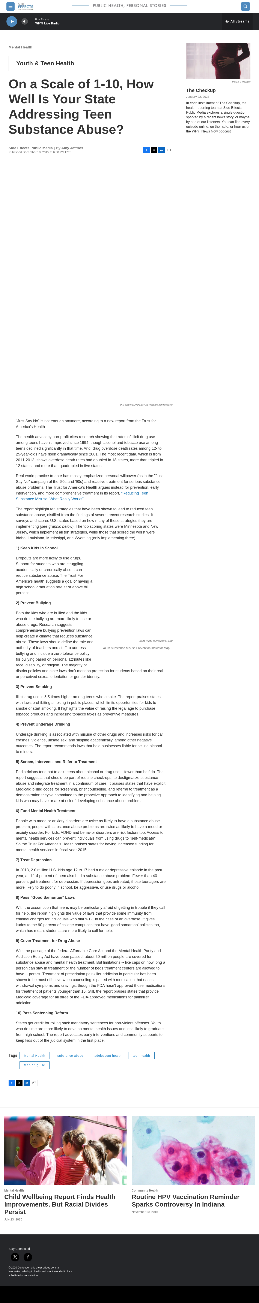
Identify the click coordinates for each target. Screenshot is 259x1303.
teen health (141, 1055)
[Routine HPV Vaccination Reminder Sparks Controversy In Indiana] (193, 1150)
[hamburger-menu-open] (10, 6)
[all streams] (237, 21)
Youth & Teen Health (45, 63)
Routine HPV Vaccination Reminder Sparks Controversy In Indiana (185, 1200)
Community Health (145, 1190)
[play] (11, 21)
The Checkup (201, 90)
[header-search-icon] (245, 6)
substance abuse (70, 1055)
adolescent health (108, 1055)
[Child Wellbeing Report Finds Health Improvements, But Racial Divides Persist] (65, 1150)
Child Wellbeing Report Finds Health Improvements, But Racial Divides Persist (59, 1204)
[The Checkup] (218, 61)
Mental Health (20, 47)
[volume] (24, 21)
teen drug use (34, 1065)
